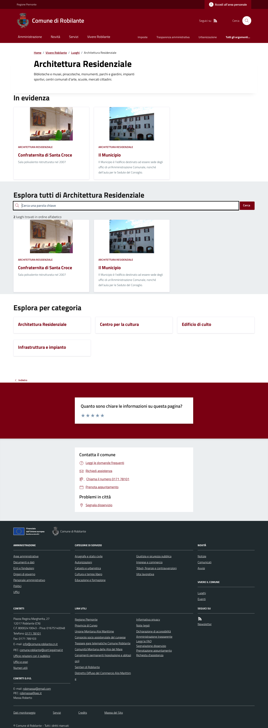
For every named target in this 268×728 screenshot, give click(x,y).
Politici (17, 586)
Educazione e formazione (90, 580)
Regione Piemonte (26, 4)
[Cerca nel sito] (245, 20)
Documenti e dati (23, 562)
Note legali (143, 625)
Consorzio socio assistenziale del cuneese (100, 637)
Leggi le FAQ (144, 641)
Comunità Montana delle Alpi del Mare (98, 649)
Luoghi (75, 52)
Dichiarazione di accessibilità (153, 631)
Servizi (73, 36)
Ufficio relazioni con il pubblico (31, 656)
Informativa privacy (148, 619)
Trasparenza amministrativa (173, 37)
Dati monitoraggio (24, 712)
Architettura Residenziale (35, 147)
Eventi (202, 599)
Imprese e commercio (149, 562)
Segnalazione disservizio (151, 646)
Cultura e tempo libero (88, 574)
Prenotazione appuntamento (154, 650)
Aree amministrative (26, 556)
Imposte (143, 37)
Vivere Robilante (98, 36)
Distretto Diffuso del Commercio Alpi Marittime (103, 676)
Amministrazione (30, 36)
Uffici (16, 592)
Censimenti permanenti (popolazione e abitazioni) (103, 658)
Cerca (246, 205)
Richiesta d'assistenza (149, 655)
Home (37, 52)
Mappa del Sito (113, 712)
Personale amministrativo (29, 580)
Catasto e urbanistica (88, 568)
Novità (55, 36)
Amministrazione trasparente (154, 636)
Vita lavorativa (145, 574)
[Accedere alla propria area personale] (228, 4)
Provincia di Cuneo (86, 625)
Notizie (202, 556)
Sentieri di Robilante (87, 667)
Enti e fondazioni (23, 568)
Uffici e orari (20, 662)
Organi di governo (24, 574)
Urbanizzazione (208, 37)
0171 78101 (33, 633)
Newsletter (205, 624)
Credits (82, 712)
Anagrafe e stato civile (89, 556)
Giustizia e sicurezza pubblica (153, 556)
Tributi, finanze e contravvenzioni (156, 568)
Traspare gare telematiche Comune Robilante (102, 643)
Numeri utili (20, 668)
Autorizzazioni (83, 562)
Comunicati (204, 562)
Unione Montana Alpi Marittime (94, 631)
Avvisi (201, 568)
